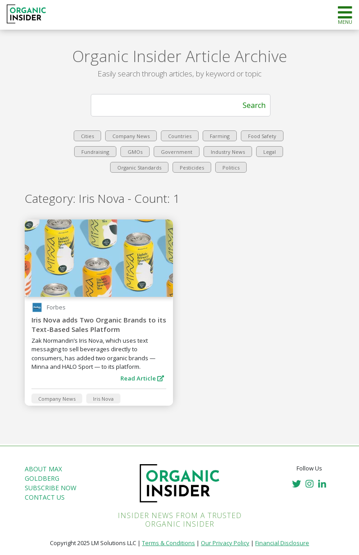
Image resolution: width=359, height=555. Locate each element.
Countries (179, 136)
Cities (87, 136)
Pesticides (192, 167)
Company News (131, 136)
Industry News (228, 151)
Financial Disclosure (282, 543)
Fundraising (95, 151)
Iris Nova (103, 398)
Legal (269, 151)
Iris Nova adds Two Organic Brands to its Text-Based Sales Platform (98, 324)
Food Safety (262, 136)
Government (176, 151)
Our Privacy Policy (225, 543)
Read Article (142, 378)
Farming (220, 136)
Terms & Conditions (168, 543)
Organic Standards (139, 167)
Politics (230, 167)
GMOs (135, 151)
